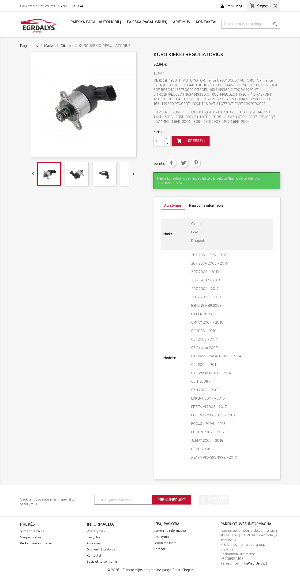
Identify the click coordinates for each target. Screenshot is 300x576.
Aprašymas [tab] (172, 205)
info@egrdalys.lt (254, 563)
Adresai (159, 549)
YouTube (213, 500)
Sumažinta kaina (32, 531)
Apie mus (181, 22)
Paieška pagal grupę (147, 22)
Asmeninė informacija (170, 530)
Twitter (183, 163)
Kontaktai (206, 22)
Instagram (224, 500)
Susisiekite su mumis (102, 561)
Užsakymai (161, 537)
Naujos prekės (30, 537)
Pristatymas (96, 531)
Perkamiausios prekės (36, 543)
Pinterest (195, 163)
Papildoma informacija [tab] (206, 205)
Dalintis (171, 163)
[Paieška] (250, 24)
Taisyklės (93, 537)
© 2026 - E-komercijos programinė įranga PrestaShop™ (150, 570)
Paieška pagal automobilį (95, 22)
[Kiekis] (159, 141)
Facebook (203, 500)
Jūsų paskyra (166, 524)
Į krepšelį (190, 141)
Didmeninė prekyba (101, 549)
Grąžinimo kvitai (165, 543)
